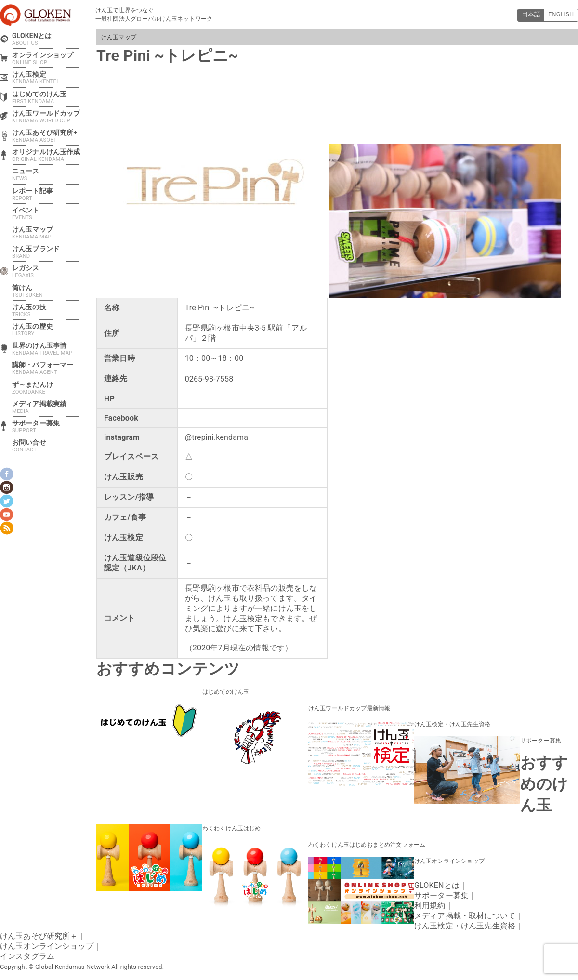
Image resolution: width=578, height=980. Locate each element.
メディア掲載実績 (50, 407)
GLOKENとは (50, 39)
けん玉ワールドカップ (50, 116)
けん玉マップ (118, 37)
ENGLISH (561, 14)
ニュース (50, 174)
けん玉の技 (50, 310)
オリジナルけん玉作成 (50, 155)
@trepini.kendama (216, 437)
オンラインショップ (50, 58)
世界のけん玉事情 (50, 349)
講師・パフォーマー (50, 368)
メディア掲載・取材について (464, 914)
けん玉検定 (50, 77)
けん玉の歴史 (50, 329)
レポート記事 (50, 194)
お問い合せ (50, 445)
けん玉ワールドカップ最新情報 (349, 707)
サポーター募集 (540, 740)
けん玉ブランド (50, 252)
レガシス (50, 271)
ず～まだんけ (50, 388)
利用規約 (430, 904)
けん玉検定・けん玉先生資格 (452, 724)
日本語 (530, 14)
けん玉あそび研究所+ (50, 136)
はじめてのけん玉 (225, 692)
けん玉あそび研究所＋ (39, 935)
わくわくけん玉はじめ (231, 827)
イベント (50, 213)
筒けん (50, 291)
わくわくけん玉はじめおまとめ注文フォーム (366, 843)
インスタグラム (27, 955)
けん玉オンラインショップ (449, 860)
